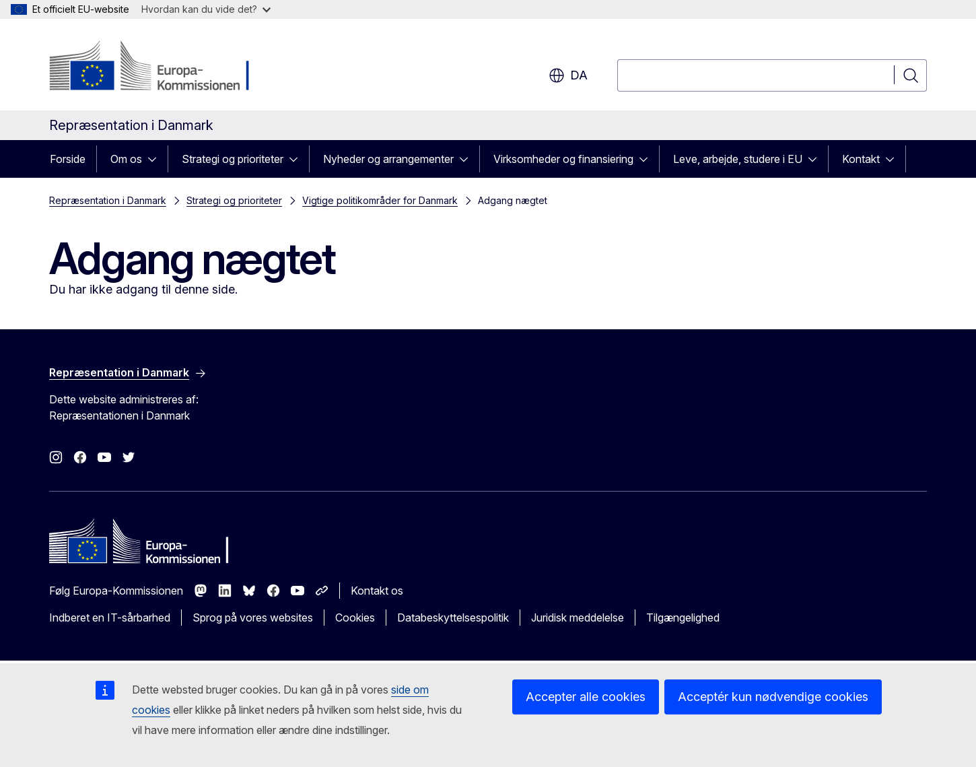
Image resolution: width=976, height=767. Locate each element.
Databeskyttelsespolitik (453, 617)
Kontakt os (377, 590)
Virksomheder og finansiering (563, 159)
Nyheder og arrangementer (388, 159)
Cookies (355, 617)
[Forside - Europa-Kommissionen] (158, 67)
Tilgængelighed (683, 617)
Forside (67, 159)
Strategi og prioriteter (232, 159)
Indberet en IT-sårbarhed (109, 617)
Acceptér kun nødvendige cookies (773, 697)
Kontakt (861, 159)
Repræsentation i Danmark (107, 200)
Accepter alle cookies (586, 697)
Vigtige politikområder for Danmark (380, 200)
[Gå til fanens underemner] (156, 159)
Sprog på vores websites (253, 617)
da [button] (568, 75)
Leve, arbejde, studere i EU (737, 159)
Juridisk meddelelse (577, 617)
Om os (126, 159)
